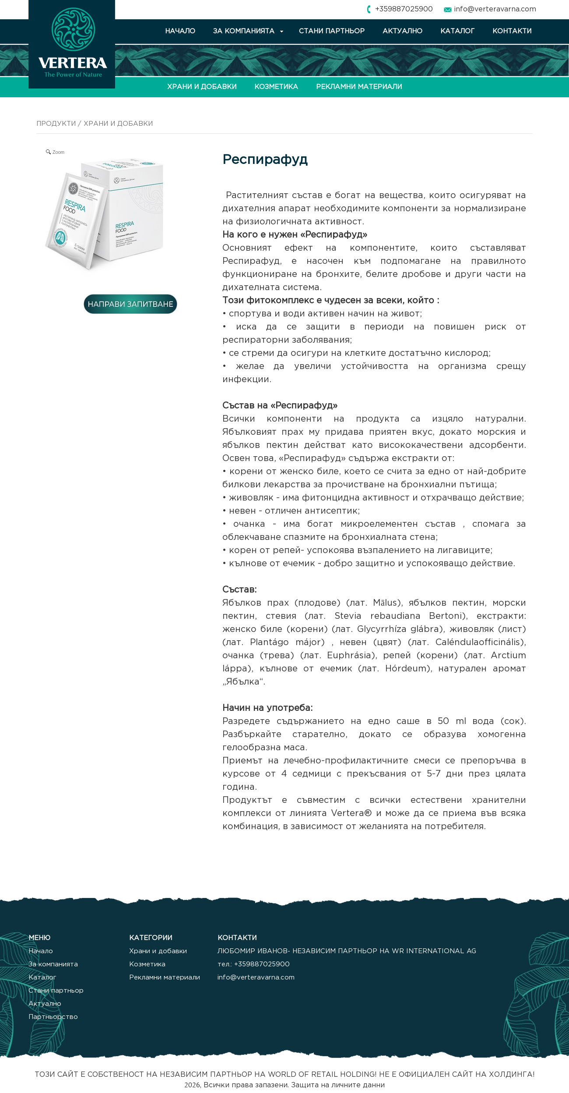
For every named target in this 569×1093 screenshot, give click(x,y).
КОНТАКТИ (512, 31)
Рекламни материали (164, 977)
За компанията (53, 964)
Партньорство (53, 1017)
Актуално (44, 1004)
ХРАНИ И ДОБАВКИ (202, 87)
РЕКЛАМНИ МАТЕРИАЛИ (359, 87)
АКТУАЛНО (402, 31)
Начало (40, 951)
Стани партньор (56, 991)
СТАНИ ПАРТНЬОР (332, 31)
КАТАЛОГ (457, 31)
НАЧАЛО (180, 31)
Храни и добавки (158, 951)
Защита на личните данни (338, 1085)
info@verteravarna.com (495, 9)
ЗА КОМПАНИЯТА (244, 31)
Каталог (42, 977)
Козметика (147, 964)
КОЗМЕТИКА (276, 87)
